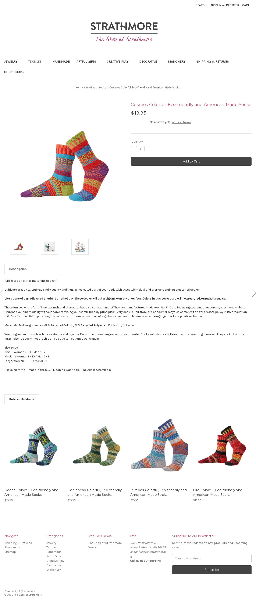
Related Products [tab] (22, 399)
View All (93, 547)
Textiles (37, 61)
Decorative (150, 61)
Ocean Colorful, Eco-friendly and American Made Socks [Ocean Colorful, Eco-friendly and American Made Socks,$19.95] (31, 492)
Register (232, 5)
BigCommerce (26, 591)
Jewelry (12, 61)
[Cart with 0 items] (246, 5)
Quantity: (137, 141)
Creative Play (119, 61)
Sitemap (10, 552)
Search (201, 5)
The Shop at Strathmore (105, 543)
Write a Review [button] (181, 122)
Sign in (216, 5)
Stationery (178, 61)
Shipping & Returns (212, 61)
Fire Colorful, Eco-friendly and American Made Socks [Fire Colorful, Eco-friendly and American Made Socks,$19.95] (217, 492)
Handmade (61, 61)
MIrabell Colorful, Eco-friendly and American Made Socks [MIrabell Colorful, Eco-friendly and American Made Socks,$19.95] (158, 492)
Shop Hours (14, 72)
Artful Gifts (88, 61)
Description (17, 269)
